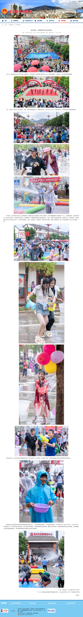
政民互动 (51, 20)
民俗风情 (18, 24)
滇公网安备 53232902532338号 (25, 614)
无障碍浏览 (80, 1)
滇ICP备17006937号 (22, 613)
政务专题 (75, 20)
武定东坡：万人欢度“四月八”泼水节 (71, 589)
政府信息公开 (29, 20)
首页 (5, 20)
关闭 (77, 595)
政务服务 (39, 20)
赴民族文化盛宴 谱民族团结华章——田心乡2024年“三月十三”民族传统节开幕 (61, 592)
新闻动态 (15, 20)
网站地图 (13, 610)
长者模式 (74, 1)
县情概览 (63, 20)
